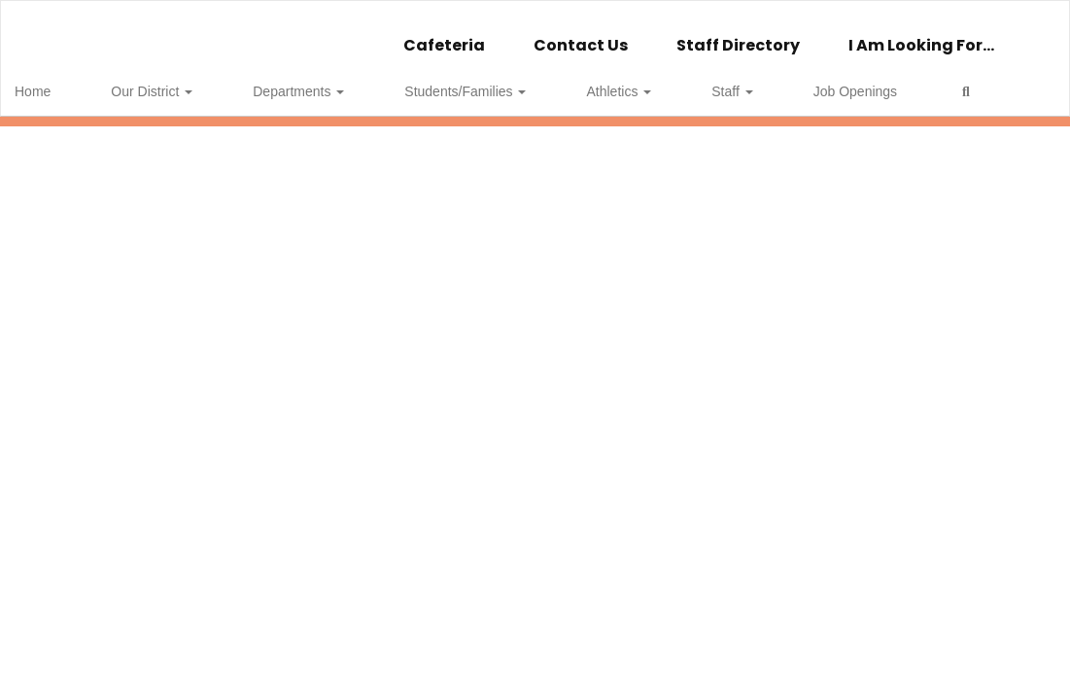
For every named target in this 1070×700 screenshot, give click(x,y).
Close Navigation (867, 89)
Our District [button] (150, 81)
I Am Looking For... (921, 35)
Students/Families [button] (402, 81)
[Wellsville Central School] (534, 13)
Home (63, 81)
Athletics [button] (524, 81)
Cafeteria (444, 35)
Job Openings (699, 81)
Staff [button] (606, 81)
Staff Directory (738, 35)
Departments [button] (266, 81)
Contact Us (581, 35)
